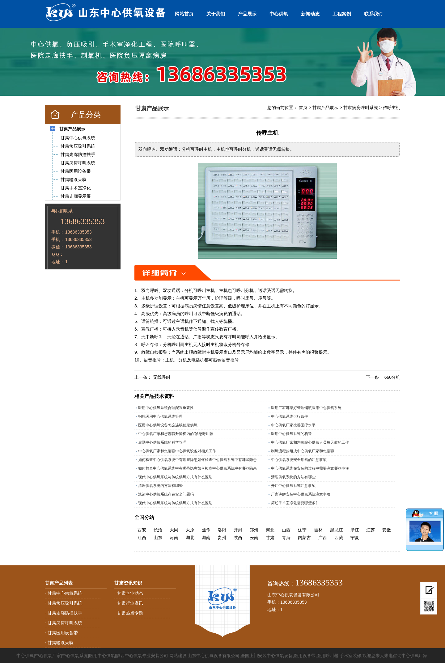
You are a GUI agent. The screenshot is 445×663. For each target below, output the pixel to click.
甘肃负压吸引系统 (65, 603)
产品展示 (247, 13)
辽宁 (302, 529)
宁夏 (354, 537)
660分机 (392, 377)
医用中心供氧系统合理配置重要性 (166, 408)
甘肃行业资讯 (130, 603)
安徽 (386, 529)
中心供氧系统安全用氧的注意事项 (299, 460)
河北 (270, 529)
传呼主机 (391, 107)
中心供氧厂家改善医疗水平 (293, 425)
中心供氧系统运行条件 (289, 416)
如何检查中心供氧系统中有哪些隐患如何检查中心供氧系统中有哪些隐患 (197, 460)
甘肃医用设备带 (63, 632)
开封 (238, 529)
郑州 (254, 529)
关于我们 (215, 13)
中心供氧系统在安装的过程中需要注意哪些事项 (310, 468)
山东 (158, 537)
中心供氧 (278, 13)
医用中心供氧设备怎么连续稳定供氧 (167, 425)
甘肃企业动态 (130, 593)
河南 (174, 537)
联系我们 (373, 13)
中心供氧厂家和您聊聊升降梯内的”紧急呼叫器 (176, 434)
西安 (142, 529)
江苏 (370, 529)
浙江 (354, 529)
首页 (303, 107)
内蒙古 (304, 537)
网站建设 (178, 655)
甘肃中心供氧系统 (65, 593)
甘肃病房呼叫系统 (360, 107)
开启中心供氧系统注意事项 (293, 486)
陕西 (238, 537)
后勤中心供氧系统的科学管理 (162, 442)
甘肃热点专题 (130, 612)
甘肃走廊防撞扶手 (65, 612)
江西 (142, 537)
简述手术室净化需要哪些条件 (295, 503)
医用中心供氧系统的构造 (291, 434)
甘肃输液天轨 (61, 642)
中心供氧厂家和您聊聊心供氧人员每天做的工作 (310, 442)
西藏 (338, 537)
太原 (190, 529)
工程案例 (342, 13)
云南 (254, 537)
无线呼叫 (161, 377)
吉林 (318, 529)
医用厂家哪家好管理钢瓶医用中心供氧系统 (306, 408)
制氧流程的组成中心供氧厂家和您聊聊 (302, 451)
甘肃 (270, 537)
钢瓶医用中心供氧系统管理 (160, 416)
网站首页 (184, 13)
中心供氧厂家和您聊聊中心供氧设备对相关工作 (177, 451)
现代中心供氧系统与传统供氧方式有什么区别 (175, 477)
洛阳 (222, 529)
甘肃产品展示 (325, 107)
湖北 (190, 537)
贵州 (222, 537)
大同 (174, 529)
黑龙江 (336, 529)
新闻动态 (310, 13)
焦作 (206, 529)
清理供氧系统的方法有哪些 (293, 477)
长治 (158, 529)
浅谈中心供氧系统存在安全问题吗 (166, 494)
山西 (286, 529)
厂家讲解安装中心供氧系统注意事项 (300, 494)
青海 (286, 537)
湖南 (206, 537)
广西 (322, 537)
